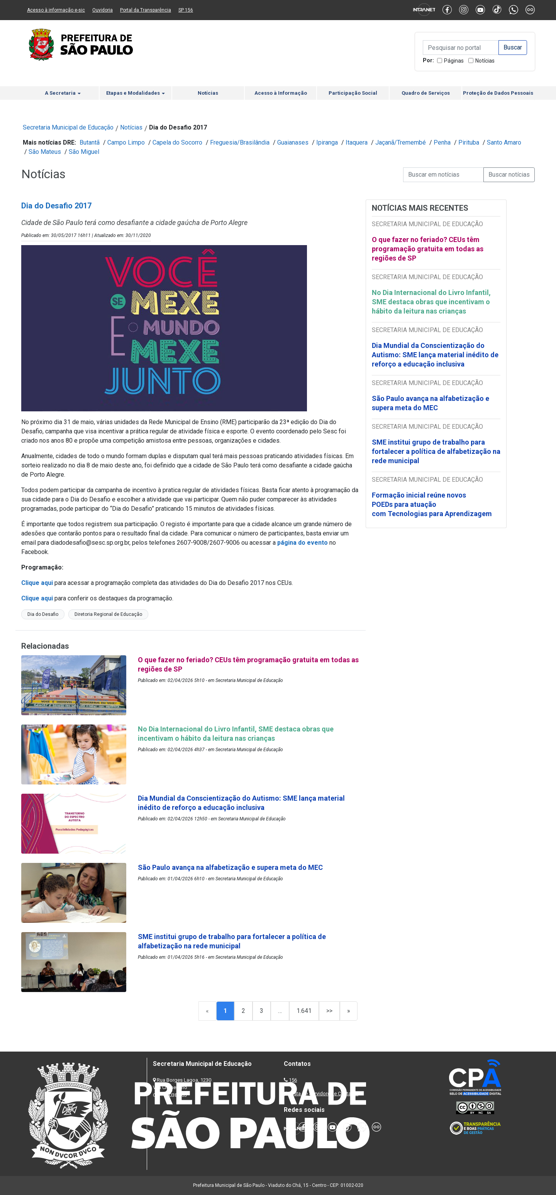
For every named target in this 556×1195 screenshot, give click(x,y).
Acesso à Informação (280, 93)
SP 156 (185, 10)
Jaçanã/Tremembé (400, 142)
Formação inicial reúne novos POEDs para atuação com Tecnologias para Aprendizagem (432, 504)
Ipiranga (327, 142)
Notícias (485, 60)
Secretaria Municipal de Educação (68, 127)
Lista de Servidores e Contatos (324, 1093)
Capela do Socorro (177, 142)
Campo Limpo (126, 142)
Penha (442, 142)
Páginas (454, 60)
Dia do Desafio (42, 614)
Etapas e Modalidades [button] (135, 93)
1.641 (304, 1010)
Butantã (90, 142)
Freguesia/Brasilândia (240, 142)
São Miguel (84, 151)
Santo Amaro (504, 142)
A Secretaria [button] (63, 93)
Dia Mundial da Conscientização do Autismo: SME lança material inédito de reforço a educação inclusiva (435, 354)
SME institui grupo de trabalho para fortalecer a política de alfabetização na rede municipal (436, 451)
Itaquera (357, 142)
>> (329, 1010)
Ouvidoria (102, 10)
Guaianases (293, 142)
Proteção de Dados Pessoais (498, 93)
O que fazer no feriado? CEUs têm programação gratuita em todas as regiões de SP (427, 248)
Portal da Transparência (145, 10)
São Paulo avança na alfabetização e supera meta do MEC (430, 403)
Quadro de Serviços (426, 93)
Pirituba (468, 142)
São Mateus (45, 151)
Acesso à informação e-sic (56, 10)
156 (293, 1080)
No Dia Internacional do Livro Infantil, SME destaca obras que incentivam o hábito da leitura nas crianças (431, 301)
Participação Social (353, 93)
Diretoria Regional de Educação (108, 614)
